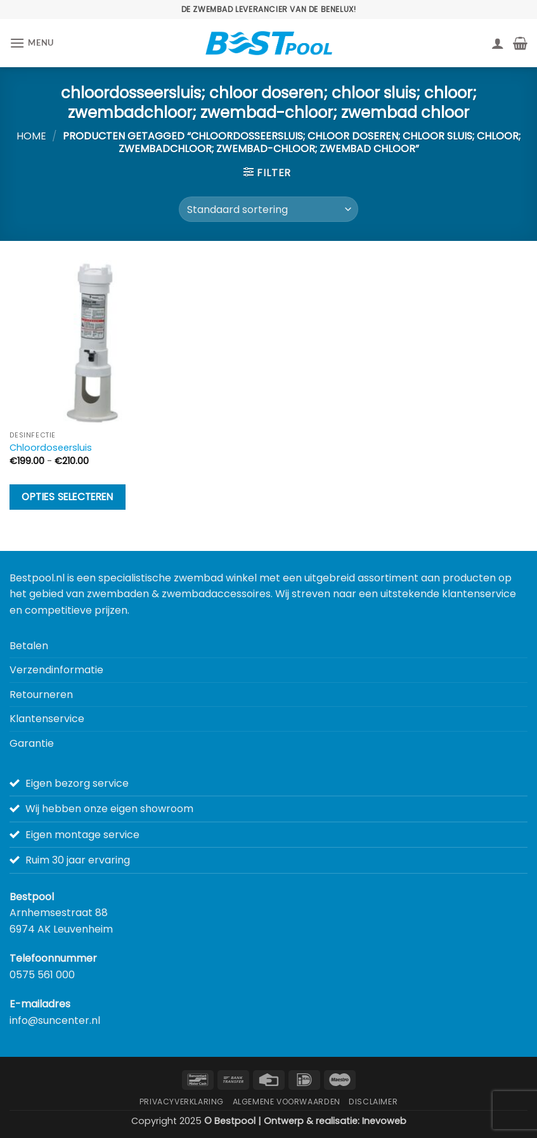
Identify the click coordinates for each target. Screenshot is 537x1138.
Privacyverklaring (181, 1101)
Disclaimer (373, 1101)
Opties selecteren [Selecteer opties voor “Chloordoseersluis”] (67, 496)
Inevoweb (384, 1121)
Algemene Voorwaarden (286, 1101)
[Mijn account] (497, 43)
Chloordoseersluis (51, 448)
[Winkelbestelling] (268, 209)
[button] (32, 42)
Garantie (32, 743)
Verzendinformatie (56, 670)
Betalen (29, 645)
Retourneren (41, 694)
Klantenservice (47, 718)
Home (31, 136)
